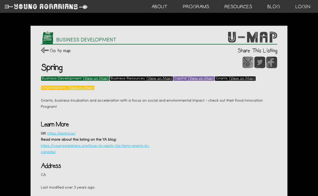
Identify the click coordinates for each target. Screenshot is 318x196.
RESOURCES (238, 6)
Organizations (54, 88)
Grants (222, 79)
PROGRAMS (196, 6)
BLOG (273, 6)
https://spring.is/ (61, 134)
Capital (180, 79)
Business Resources (128, 79)
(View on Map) (96, 79)
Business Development (61, 79)
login (302, 6)
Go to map (60, 51)
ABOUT (159, 6)
